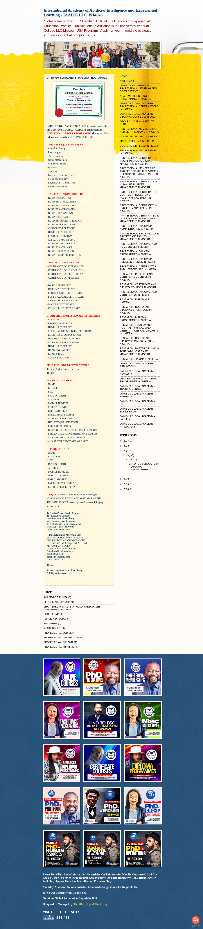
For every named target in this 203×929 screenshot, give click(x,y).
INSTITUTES (50, 623)
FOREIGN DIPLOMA (55, 619)
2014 (126, 489)
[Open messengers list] (195, 920)
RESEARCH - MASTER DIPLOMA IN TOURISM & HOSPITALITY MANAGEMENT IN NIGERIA (140, 351)
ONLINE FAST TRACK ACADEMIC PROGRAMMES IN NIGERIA (138, 380)
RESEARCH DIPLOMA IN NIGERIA (139, 359)
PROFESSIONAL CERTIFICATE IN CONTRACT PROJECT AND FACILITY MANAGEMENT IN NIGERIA (138, 196)
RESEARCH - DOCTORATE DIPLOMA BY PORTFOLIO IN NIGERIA (136, 310)
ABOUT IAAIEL (128, 81)
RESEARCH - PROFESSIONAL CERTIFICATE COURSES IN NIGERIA (137, 277)
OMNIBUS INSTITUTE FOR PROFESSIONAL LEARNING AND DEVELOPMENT (138, 88)
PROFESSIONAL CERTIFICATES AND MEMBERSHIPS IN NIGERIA (138, 268)
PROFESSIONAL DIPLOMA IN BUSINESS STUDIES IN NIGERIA (138, 260)
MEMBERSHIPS (52, 628)
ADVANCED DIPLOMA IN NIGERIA (139, 136)
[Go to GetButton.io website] (196, 926)
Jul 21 (132, 459)
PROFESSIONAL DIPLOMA (59, 642)
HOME (123, 76)
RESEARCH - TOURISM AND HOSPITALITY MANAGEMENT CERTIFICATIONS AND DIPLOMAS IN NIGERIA (139, 329)
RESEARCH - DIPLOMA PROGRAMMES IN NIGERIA (135, 319)
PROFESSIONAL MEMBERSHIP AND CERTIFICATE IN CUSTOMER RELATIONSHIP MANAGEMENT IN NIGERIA (139, 172)
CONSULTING (51, 614)
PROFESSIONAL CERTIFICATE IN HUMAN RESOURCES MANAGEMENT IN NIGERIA (138, 184)
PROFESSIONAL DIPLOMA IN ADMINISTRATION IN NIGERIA (137, 227)
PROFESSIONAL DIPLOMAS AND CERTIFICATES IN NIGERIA (138, 293)
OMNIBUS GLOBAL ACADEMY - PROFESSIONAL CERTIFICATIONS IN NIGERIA (139, 106)
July (128, 455)
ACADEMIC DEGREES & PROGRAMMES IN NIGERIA (135, 97)
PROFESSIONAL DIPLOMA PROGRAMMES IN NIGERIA (135, 253)
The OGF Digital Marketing (90, 904)
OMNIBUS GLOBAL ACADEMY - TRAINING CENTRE (137, 387)
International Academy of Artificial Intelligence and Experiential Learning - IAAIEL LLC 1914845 (100, 12)
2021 (126, 451)
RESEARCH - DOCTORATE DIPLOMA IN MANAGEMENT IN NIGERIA (137, 341)
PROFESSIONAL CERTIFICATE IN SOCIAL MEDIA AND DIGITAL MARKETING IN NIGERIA (138, 161)
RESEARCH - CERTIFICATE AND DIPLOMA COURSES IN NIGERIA (138, 286)
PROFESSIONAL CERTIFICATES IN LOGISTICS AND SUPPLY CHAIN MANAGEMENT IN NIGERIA (139, 218)
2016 (126, 484)
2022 (126, 446)
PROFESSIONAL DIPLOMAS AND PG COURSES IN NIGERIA (138, 245)
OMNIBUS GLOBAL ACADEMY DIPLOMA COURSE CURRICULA (138, 115)
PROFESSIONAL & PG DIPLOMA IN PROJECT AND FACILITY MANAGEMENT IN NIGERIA (139, 236)
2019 (126, 479)
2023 (126, 440)
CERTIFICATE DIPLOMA (57, 602)
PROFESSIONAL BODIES (58, 633)
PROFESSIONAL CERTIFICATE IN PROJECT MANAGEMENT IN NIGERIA (138, 208)
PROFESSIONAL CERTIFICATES (62, 637)
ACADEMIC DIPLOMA (56, 597)
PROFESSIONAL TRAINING (59, 647)
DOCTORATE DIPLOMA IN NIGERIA (139, 146)
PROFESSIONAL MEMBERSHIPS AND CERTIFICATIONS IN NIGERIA (139, 130)
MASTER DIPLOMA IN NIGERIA (137, 141)
